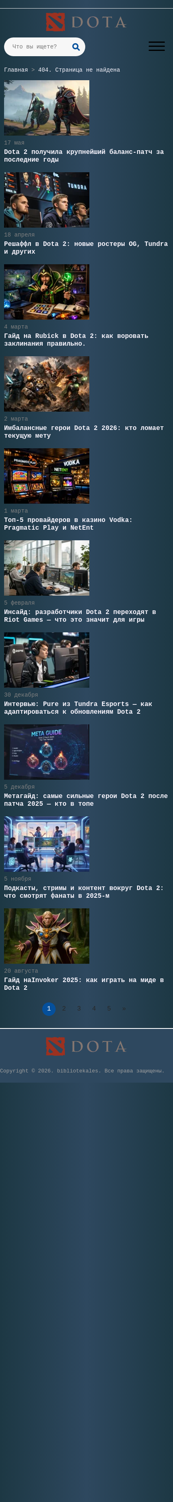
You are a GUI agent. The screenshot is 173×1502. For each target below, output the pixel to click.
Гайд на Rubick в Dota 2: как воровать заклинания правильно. (76, 340)
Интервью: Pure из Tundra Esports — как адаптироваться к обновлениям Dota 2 (78, 708)
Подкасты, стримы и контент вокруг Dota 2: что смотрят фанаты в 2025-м (84, 892)
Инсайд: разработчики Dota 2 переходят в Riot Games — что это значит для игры (80, 616)
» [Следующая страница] (124, 1009)
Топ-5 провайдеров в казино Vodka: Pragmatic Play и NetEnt (68, 524)
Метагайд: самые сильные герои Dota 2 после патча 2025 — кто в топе (86, 800)
